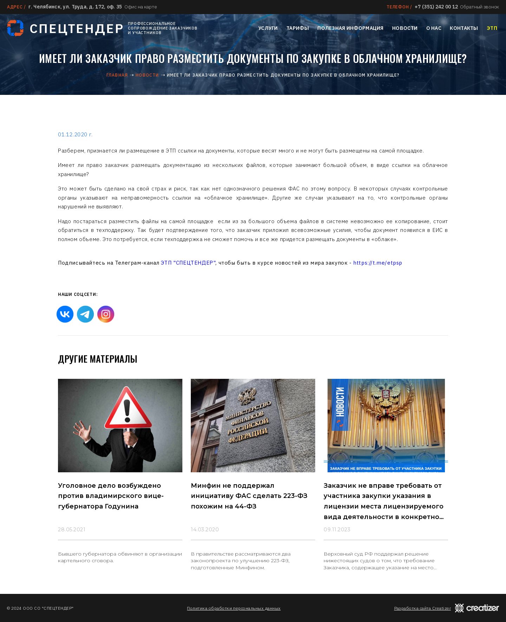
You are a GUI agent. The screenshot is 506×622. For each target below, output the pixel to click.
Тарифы (297, 28)
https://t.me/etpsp (377, 262)
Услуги (268, 28)
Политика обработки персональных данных (233, 608)
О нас (433, 28)
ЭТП (492, 28)
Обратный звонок (479, 7)
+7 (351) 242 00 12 (436, 7)
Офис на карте (140, 7)
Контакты (464, 28)
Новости (404, 28)
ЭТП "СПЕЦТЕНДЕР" (188, 262)
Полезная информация (350, 28)
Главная (117, 75)
